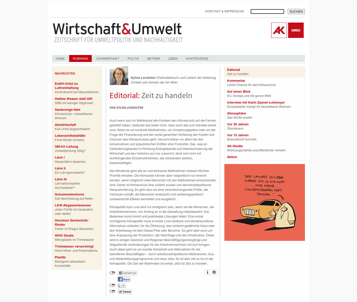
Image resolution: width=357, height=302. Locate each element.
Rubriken (80, 58)
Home (60, 58)
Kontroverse (197, 58)
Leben (173, 58)
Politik (133, 58)
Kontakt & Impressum (224, 11)
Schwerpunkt (107, 58)
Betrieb (153, 58)
